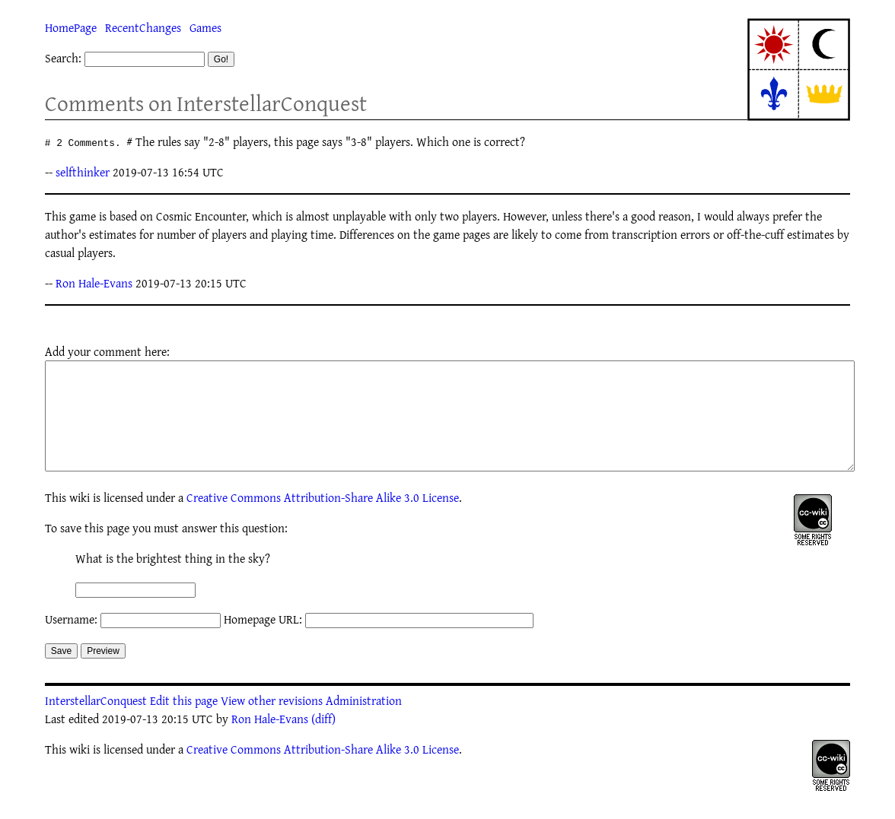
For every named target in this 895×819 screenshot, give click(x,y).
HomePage (71, 27)
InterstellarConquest (96, 723)
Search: (63, 58)
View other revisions (272, 723)
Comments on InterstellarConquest (206, 103)
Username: (71, 642)
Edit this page (184, 723)
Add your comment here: (107, 351)
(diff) (323, 741)
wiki (79, 520)
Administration (364, 723)
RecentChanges (143, 27)
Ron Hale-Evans (94, 283)
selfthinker (83, 172)
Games (205, 27)
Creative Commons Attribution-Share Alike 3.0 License (322, 520)
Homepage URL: (263, 642)
